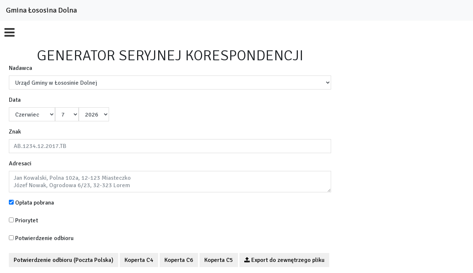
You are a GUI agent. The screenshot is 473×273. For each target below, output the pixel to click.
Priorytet (23, 220)
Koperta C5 (218, 260)
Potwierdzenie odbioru (41, 238)
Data (15, 100)
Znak (15, 131)
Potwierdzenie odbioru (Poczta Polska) (63, 260)
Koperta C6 (178, 260)
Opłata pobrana (31, 202)
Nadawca (20, 68)
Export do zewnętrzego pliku (284, 260)
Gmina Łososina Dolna (41, 10)
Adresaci (20, 163)
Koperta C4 (139, 260)
